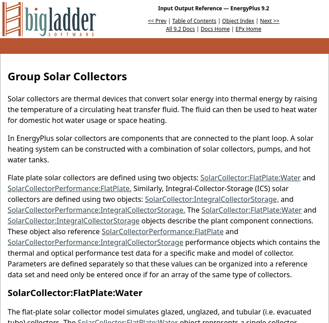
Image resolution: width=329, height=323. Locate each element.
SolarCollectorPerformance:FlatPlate (162, 231)
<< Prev (157, 21)
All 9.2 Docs (180, 29)
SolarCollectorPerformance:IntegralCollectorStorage (95, 242)
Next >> (269, 21)
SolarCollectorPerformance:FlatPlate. (70, 188)
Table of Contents (194, 21)
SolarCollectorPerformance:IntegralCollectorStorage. (96, 210)
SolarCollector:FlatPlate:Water (251, 178)
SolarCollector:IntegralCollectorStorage (74, 221)
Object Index (238, 21)
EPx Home (249, 29)
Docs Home (215, 29)
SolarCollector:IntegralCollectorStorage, (212, 199)
